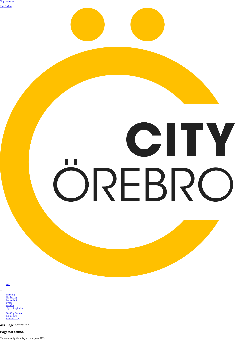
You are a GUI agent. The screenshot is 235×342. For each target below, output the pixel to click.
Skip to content (7, 1)
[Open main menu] (1, 290)
